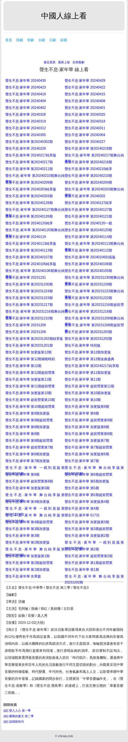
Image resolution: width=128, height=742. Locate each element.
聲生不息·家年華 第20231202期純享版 (34, 338)
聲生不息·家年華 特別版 (82, 345)
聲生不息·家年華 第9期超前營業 (29, 420)
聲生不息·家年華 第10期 (83, 400)
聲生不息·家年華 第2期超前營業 (29, 563)
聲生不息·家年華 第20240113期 (29, 250)
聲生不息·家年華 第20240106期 (88, 264)
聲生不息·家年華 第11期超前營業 (30, 386)
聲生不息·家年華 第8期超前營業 (29, 440)
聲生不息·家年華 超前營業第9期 (89, 420)
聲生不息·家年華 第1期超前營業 (89, 563)
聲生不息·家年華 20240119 (25, 237)
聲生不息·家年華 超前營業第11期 (89, 386)
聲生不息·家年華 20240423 (25, 87)
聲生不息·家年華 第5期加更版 (87, 481)
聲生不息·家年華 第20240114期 (88, 237)
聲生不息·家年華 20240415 (85, 94)
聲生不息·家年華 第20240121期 (88, 216)
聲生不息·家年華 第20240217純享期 (92, 366)
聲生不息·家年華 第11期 (83, 379)
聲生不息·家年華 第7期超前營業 (89, 447)
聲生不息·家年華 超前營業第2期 (89, 556)
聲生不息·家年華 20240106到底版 (90, 257)
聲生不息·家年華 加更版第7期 (87, 440)
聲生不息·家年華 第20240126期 (29, 216)
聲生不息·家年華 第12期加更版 (88, 352)
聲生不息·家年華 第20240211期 (29, 169)
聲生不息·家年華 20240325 (85, 114)
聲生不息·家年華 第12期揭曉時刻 (30, 359)
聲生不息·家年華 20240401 (85, 108)
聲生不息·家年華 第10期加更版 (88, 393)
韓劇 (30, 40)
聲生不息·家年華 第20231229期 (88, 284)
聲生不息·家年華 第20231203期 (88, 332)
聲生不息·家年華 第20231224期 (29, 291)
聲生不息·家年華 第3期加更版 (27, 529)
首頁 (8, 40)
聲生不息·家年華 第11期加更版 (88, 372)
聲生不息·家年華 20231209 (25, 325)
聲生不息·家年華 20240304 (85, 135)
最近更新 (50, 62)
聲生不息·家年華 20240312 (25, 128)
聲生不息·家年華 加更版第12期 (28, 352)
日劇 (52, 40)
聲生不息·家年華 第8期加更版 (27, 427)
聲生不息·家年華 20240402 (25, 108)
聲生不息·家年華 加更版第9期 (87, 406)
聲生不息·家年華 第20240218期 (88, 148)
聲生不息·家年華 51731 (82, 515)
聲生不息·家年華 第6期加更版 (27, 454)
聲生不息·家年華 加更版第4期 (87, 501)
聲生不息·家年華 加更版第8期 (87, 427)
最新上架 (64, 62)
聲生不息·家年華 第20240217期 (29, 162)
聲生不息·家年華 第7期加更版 (27, 461)
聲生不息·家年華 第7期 (82, 461)
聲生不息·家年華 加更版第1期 (27, 556)
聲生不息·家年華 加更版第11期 (28, 379)
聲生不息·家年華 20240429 (85, 80)
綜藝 (63, 40)
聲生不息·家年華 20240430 (25, 80)
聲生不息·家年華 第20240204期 (88, 182)
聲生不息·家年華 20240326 (25, 114)
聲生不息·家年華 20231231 (25, 277)
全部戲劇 (78, 62)
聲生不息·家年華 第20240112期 (88, 250)
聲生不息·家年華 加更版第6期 (87, 454)
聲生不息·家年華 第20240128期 (29, 203)
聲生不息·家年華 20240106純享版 (30, 264)
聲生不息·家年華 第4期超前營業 (29, 522)
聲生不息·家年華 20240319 (25, 121)
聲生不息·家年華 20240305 (25, 135)
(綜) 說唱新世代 (13, 721)
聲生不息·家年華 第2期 (82, 549)
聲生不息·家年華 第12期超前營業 (30, 372)
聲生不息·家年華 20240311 (85, 128)
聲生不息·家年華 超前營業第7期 (29, 447)
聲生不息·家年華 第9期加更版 (27, 413)
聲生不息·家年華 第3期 (22, 535)
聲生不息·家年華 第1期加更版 (27, 569)
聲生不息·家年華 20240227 (85, 141)
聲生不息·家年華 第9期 (82, 413)
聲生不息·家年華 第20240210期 (88, 175)
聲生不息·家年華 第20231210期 (29, 318)
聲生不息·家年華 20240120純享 (29, 223)
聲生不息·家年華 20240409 (25, 101)
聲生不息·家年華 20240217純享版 (30, 155)
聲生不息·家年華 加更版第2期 (87, 535)
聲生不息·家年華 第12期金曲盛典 (89, 359)
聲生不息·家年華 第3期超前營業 (89, 529)
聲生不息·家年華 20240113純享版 (30, 243)
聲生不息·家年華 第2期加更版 (27, 542)
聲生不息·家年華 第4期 (82, 508)
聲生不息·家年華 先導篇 (23, 576)
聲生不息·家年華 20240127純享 (88, 203)
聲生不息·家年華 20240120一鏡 (88, 223)
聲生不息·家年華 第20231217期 (29, 304)
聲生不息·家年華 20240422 (85, 87)
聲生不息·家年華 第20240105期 (88, 271)
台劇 (41, 40)
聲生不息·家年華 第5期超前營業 (89, 495)
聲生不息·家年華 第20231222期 (88, 298)
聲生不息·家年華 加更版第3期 (87, 522)
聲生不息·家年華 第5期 (82, 488)
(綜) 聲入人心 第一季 (17, 710)
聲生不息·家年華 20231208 (25, 332)
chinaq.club (65, 736)
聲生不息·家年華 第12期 (23, 366)
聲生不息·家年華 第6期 (22, 474)
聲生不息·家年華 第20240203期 (29, 196)
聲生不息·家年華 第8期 (22, 434)
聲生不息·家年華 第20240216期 (88, 162)
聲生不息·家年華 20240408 (85, 101)
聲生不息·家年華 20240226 (25, 148)
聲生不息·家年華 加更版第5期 (27, 488)
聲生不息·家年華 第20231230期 (29, 284)
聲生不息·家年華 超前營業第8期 (89, 434)
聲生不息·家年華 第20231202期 (88, 338)
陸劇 (19, 40)
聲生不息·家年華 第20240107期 (29, 257)
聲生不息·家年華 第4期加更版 (27, 501)
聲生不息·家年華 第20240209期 (29, 182)
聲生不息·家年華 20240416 (25, 94)
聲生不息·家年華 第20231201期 (29, 345)
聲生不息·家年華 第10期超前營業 (30, 406)
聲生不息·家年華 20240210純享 (88, 169)
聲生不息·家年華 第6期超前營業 (89, 474)
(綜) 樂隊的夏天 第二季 (18, 716)
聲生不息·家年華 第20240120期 (88, 230)
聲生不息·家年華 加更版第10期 (28, 393)
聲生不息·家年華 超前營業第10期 (30, 400)
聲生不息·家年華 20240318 (85, 121)
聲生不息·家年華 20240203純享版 (30, 189)
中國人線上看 (64, 15)
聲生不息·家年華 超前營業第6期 (29, 481)
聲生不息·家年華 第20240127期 (88, 209)
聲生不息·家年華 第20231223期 (29, 298)
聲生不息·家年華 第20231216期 (88, 311)
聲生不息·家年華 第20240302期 (29, 141)
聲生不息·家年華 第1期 (82, 569)
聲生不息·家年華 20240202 (85, 196)
